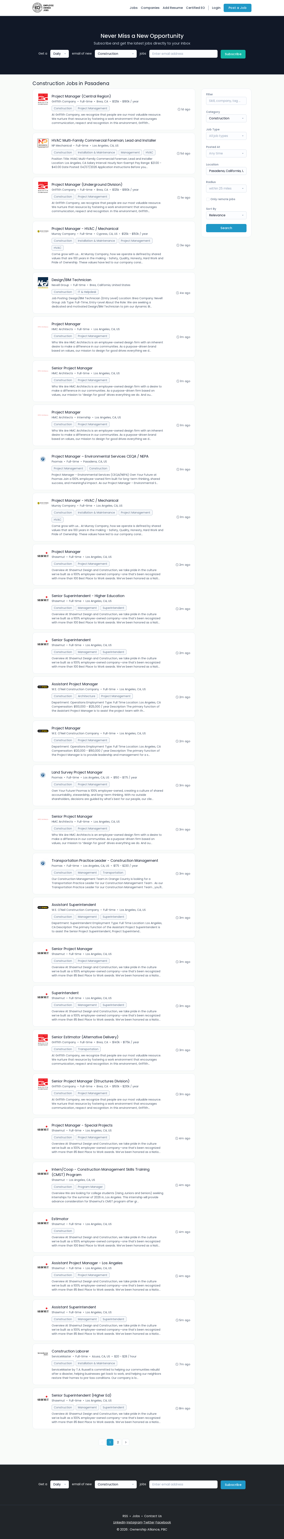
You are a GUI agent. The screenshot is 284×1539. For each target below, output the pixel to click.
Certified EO (195, 8)
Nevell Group (60, 285)
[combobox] (59, 54)
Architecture (86, 696)
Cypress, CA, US (107, 234)
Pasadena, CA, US (95, 461)
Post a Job (238, 8)
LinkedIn (119, 1522)
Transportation (113, 873)
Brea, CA (102, 101)
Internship (84, 417)
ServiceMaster (61, 1356)
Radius (211, 182)
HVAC (149, 152)
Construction (63, 108)
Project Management (92, 108)
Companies (150, 8)
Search (226, 228)
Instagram (134, 1522)
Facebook (163, 1522)
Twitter (149, 1522)
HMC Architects (62, 329)
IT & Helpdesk (87, 292)
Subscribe (233, 54)
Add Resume (173, 8)
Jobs (134, 8)
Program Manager (90, 1187)
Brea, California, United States (110, 285)
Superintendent (113, 608)
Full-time (86, 101)
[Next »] (125, 1442)
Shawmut (58, 557)
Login (216, 8)
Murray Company (64, 234)
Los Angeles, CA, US (105, 146)
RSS (125, 1516)
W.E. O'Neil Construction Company (75, 689)
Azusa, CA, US (101, 1356)
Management (130, 152)
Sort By (211, 209)
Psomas (57, 461)
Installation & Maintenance (96, 152)
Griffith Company (64, 101)
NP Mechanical (62, 146)
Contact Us (153, 1516)
